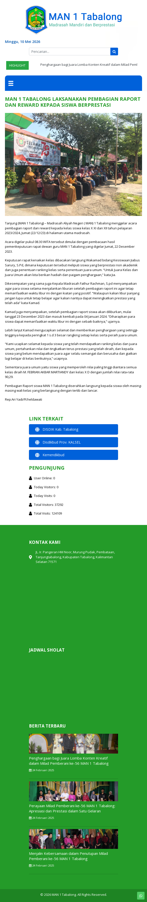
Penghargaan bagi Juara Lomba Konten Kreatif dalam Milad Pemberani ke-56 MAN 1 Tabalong (69, 761)
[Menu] (11, 83)
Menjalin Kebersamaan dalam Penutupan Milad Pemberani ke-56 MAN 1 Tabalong (68, 856)
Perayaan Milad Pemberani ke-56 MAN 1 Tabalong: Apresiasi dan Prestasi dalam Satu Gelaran (72, 808)
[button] (73, 429)
